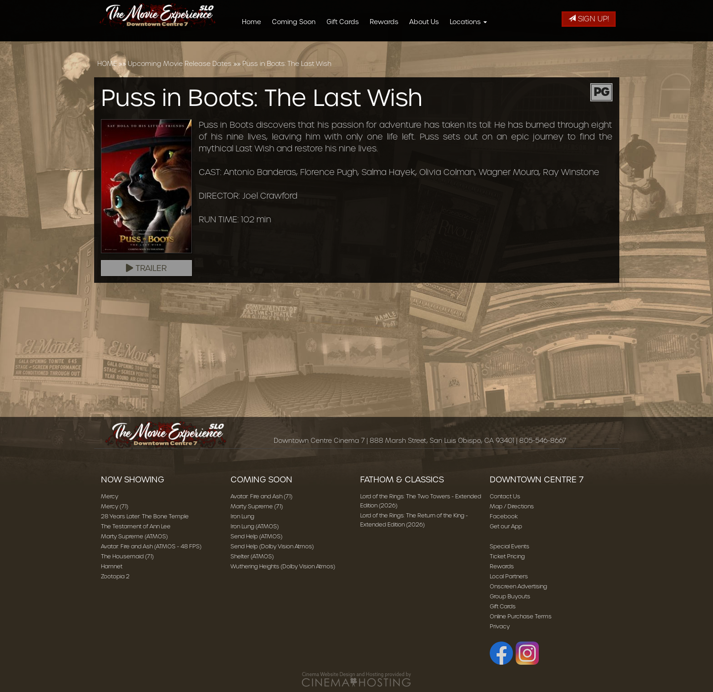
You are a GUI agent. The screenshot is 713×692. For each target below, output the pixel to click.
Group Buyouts (510, 596)
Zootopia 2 (115, 576)
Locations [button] (471, 21)
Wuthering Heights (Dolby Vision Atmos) (283, 566)
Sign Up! (588, 19)
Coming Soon (297, 21)
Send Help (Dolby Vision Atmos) (272, 546)
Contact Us (505, 496)
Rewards (387, 21)
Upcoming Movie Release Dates (179, 63)
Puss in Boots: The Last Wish (286, 63)
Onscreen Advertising (518, 586)
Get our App (506, 526)
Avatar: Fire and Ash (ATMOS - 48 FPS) (151, 546)
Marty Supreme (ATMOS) (134, 536)
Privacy (500, 626)
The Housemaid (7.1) (127, 556)
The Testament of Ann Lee (136, 526)
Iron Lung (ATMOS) (255, 526)
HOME (107, 63)
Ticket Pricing (507, 556)
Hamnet (111, 566)
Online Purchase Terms (521, 616)
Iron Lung (242, 516)
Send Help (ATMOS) (256, 536)
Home (254, 21)
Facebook (504, 516)
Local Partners (509, 576)
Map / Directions (512, 506)
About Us (427, 21)
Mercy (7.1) (114, 506)
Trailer (146, 268)
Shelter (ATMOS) (252, 556)
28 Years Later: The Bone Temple (145, 516)
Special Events (509, 546)
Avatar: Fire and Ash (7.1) (261, 496)
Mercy (109, 496)
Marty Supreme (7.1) (257, 506)
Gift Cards (346, 21)
